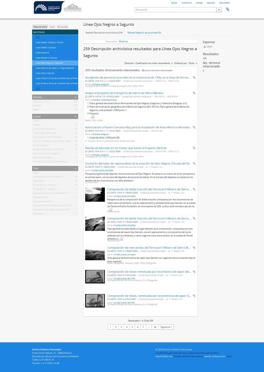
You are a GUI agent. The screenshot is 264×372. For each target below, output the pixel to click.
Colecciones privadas (103, 170)
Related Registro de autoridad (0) (144, 32)
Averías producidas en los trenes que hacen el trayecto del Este (126, 148)
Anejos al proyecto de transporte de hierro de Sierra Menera (124, 93)
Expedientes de (40, 197)
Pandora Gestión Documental (188, 356)
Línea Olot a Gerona (45, 73)
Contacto (187, 2)
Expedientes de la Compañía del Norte (52, 206)
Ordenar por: (180, 63)
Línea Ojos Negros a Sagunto (49, 62)
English (211, 2)
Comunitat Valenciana (44, 129)
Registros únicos (41, 101)
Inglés (36, 110)
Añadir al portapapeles (194, 77)
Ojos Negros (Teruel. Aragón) (47, 137)
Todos (36, 121)
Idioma (37, 97)
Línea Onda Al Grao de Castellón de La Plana (57, 78)
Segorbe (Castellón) (42, 158)
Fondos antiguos (101, 134)
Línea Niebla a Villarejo (46, 57)
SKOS (208, 46)
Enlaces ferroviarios (42, 201)
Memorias (38, 214)
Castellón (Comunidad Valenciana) (50, 162)
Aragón (36, 125)
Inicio (174, 2)
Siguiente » (166, 326)
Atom (229, 356)
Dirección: (129, 63)
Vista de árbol (40, 26)
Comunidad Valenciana (44, 133)
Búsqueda (62, 26)
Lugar (37, 116)
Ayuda (199, 2)
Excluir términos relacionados (157, 70)
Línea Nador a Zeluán (46, 47)
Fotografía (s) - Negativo (45, 189)
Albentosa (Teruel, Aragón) (46, 153)
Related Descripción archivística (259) (104, 32)
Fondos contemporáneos (105, 99)
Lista (52, 26)
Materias (123, 41)
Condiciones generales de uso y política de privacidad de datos (187, 352)
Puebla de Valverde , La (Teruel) (48, 149)
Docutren (224, 2)
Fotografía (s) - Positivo (44, 185)
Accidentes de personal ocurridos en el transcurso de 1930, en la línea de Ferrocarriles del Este (146, 77)
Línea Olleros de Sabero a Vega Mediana (55, 68)
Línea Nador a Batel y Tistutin (49, 42)
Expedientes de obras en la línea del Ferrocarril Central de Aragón (66, 210)
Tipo (35, 168)
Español (37, 106)
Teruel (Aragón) (40, 145)
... (37, 37)
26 (155, 326)
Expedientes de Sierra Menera (48, 177)
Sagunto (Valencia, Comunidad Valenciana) (54, 141)
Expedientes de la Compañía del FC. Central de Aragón (60, 193)
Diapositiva (38, 181)
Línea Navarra (42, 52)
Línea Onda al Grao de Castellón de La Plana (57, 83)
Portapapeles (227, 9)
